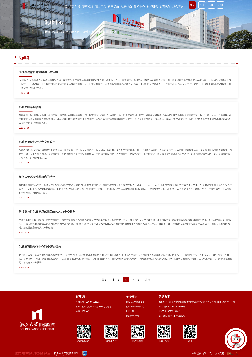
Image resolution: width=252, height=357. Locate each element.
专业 (201, 4)
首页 (63, 31)
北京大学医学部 (133, 316)
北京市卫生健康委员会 (136, 302)
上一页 (116, 279)
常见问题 (22, 58)
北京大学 (130, 311)
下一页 (136, 279)
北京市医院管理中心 (135, 306)
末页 (147, 279)
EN (211, 4)
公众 (192, 4)
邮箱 (220, 4)
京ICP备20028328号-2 (169, 311)
